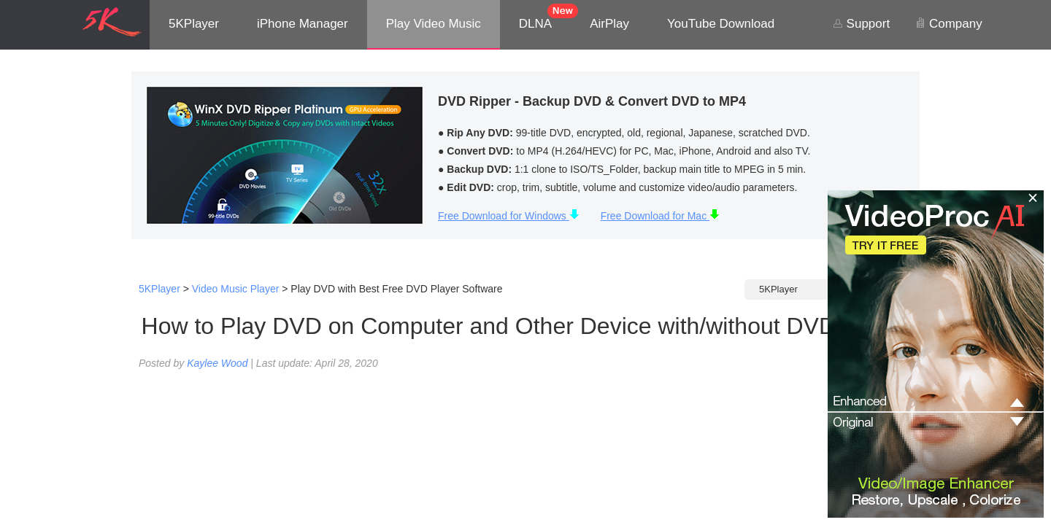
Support (861, 24)
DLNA (535, 24)
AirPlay (609, 24)
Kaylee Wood (217, 363)
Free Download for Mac (660, 216)
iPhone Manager (302, 24)
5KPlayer (194, 24)
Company (948, 24)
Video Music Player (236, 289)
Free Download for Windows (509, 216)
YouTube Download (720, 24)
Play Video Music (433, 24)
